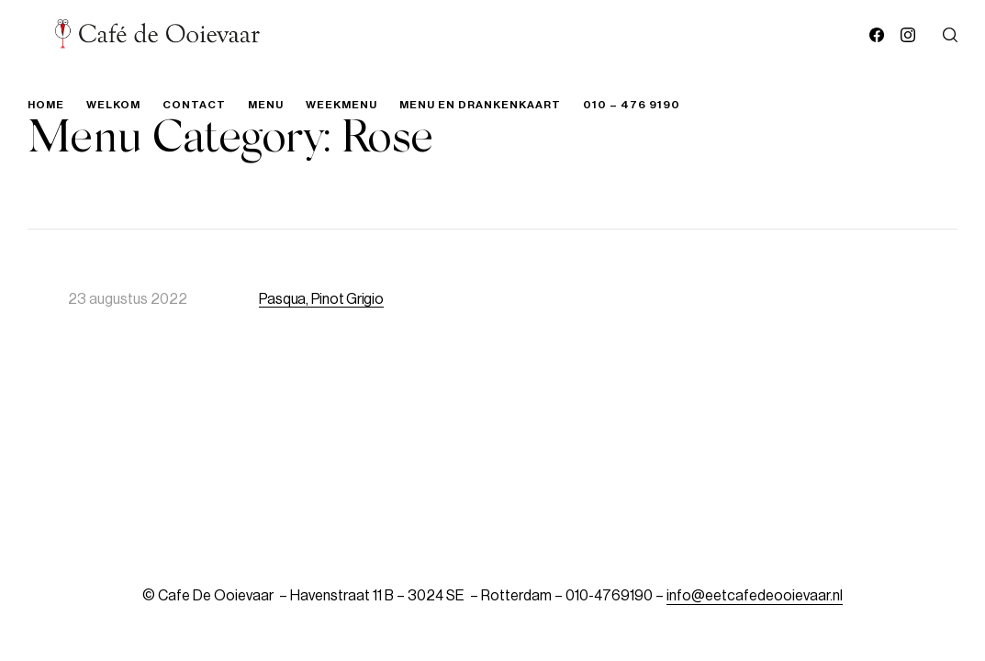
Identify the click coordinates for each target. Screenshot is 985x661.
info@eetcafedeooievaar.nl (754, 595)
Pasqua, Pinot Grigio (321, 299)
